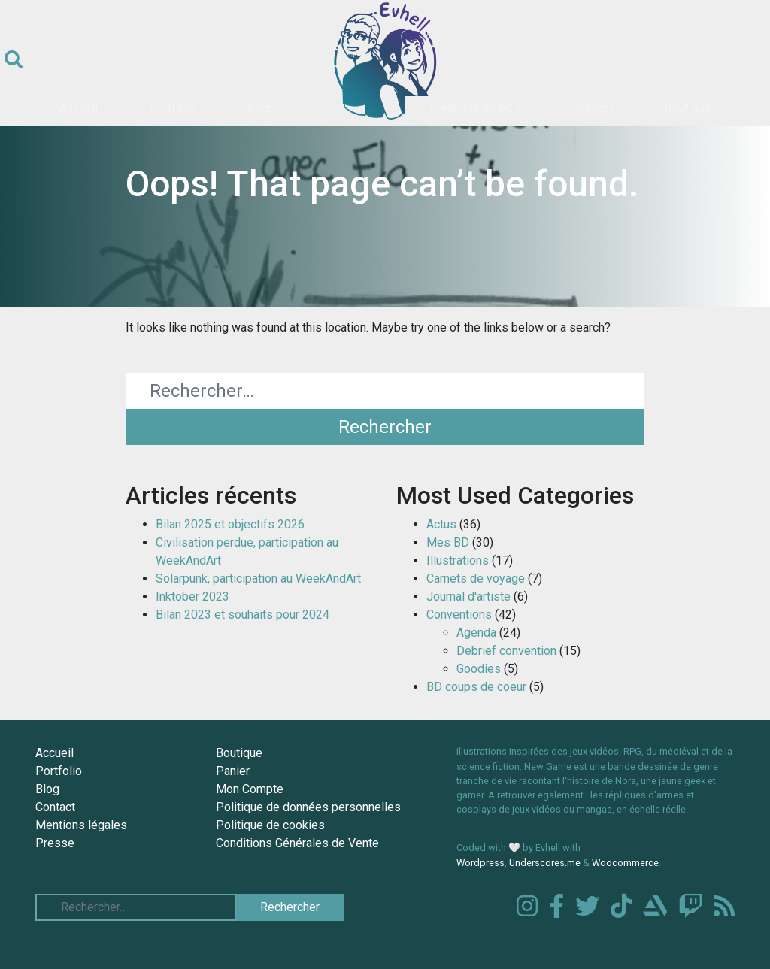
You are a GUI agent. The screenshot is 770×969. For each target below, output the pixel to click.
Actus (441, 524)
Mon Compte (249, 789)
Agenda (476, 632)
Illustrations (457, 560)
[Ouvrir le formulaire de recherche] (13, 60)
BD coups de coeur (476, 687)
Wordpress (480, 862)
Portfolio (172, 108)
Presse (54, 843)
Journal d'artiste (468, 596)
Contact (593, 108)
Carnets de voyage (475, 578)
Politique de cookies (270, 825)
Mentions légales (81, 825)
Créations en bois (475, 108)
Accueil (78, 108)
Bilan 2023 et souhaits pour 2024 (242, 614)
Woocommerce (625, 862)
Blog (259, 108)
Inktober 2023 (192, 596)
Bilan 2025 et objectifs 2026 (230, 524)
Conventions (459, 614)
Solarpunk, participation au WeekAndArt (258, 578)
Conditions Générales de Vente (297, 843)
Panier (233, 771)
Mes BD (447, 542)
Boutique (687, 108)
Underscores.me (545, 862)
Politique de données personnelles (308, 807)
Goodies (478, 669)
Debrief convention (506, 650)
